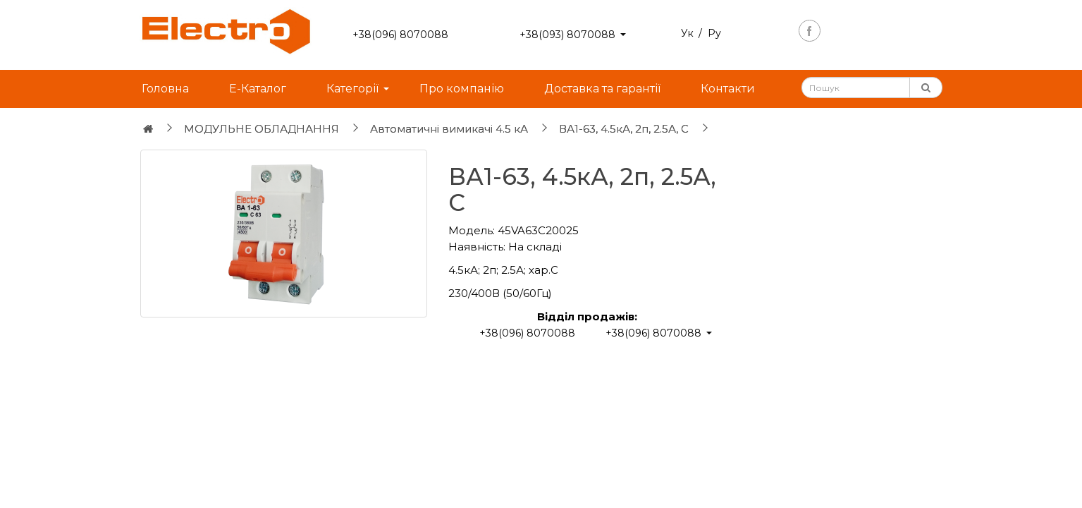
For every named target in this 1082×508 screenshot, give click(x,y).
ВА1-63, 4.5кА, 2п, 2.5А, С (624, 128)
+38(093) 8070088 (567, 34)
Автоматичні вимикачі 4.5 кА (449, 128)
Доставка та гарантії (602, 88)
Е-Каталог (257, 88)
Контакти (728, 88)
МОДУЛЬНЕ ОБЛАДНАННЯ (261, 128)
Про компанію (461, 88)
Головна (165, 88)
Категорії (352, 88)
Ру (714, 33)
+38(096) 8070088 (400, 34)
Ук (687, 33)
